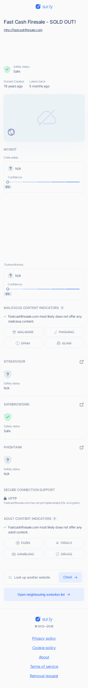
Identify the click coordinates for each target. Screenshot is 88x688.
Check (70, 577)
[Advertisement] (44, 47)
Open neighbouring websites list (44, 594)
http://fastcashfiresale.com (23, 30)
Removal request (44, 675)
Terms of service (44, 666)
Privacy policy (44, 638)
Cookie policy (44, 647)
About (44, 657)
